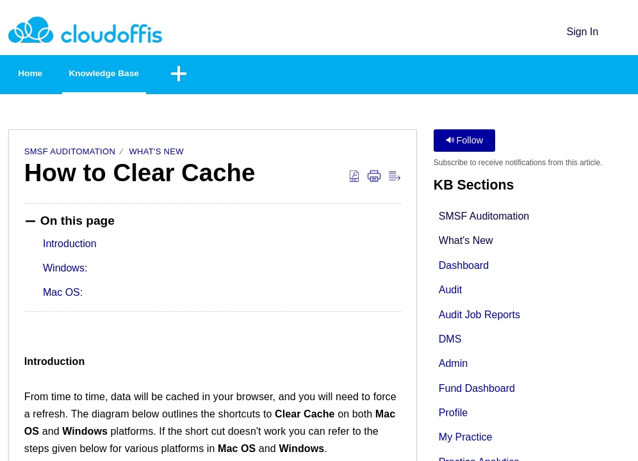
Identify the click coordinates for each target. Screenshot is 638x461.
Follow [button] (465, 143)
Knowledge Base (145, 74)
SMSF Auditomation (69, 154)
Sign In (582, 31)
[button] (622, 31)
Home (45, 74)
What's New (156, 154)
